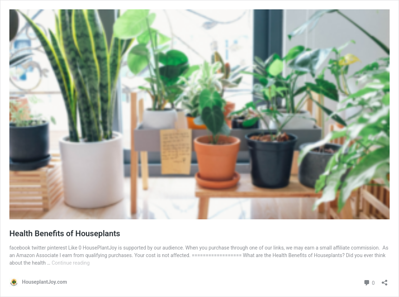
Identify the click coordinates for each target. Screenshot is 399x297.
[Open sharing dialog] (385, 280)
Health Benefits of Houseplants (64, 233)
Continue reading (71, 263)
